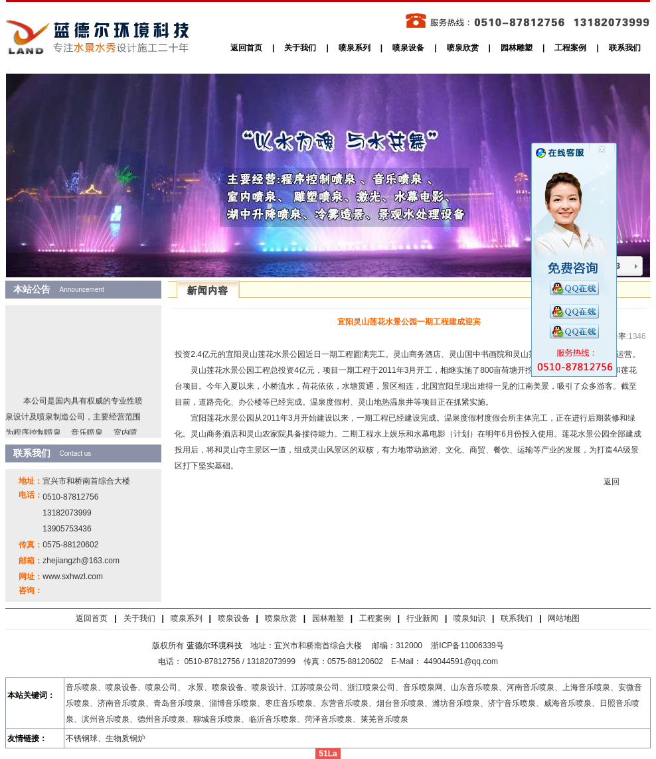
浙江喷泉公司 (371, 687)
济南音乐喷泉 (121, 703)
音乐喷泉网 (423, 687)
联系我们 (625, 47)
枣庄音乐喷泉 (289, 703)
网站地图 (564, 618)
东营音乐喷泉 (345, 703)
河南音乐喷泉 (530, 687)
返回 (611, 481)
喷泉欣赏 (463, 47)
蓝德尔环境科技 (214, 645)
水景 (196, 687)
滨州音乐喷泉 (105, 719)
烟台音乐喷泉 (400, 703)
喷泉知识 (469, 618)
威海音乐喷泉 (568, 703)
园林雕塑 (517, 47)
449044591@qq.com (462, 661)
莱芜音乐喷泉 (384, 719)
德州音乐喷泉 (161, 719)
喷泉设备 (408, 47)
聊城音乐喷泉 (217, 719)
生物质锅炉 (125, 738)
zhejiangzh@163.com (81, 560)
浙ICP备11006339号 (467, 645)
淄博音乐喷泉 (233, 703)
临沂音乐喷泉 (273, 719)
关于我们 (300, 47)
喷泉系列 (354, 47)
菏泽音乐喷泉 (329, 719)
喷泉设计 (268, 687)
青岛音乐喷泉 (177, 703)
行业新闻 (422, 618)
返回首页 (246, 47)
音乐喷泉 (82, 687)
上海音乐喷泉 (586, 687)
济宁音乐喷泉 (512, 703)
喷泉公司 (161, 687)
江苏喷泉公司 (315, 687)
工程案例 (570, 47)
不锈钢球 (82, 738)
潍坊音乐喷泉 (456, 703)
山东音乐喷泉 (475, 687)
